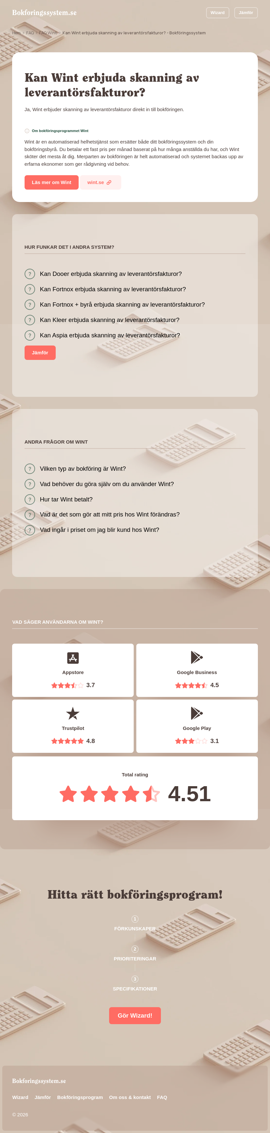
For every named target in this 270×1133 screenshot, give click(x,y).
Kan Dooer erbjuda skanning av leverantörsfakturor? (111, 273)
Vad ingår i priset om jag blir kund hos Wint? (99, 529)
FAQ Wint (48, 33)
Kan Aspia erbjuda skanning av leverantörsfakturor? (110, 335)
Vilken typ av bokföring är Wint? (83, 468)
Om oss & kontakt (130, 1097)
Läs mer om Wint (51, 182)
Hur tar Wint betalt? (66, 499)
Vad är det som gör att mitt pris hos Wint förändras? (110, 514)
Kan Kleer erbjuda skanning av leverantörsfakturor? (110, 319)
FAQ (30, 33)
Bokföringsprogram (80, 1097)
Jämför (246, 12)
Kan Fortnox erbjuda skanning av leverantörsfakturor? (113, 289)
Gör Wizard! (135, 1015)
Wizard (218, 12)
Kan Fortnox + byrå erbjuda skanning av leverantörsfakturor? (122, 304)
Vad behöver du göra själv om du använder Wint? (107, 484)
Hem (16, 33)
